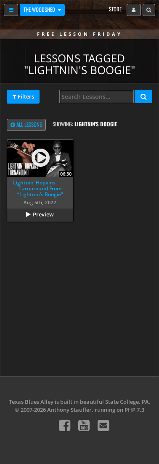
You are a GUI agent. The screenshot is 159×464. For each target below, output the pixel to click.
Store (115, 9)
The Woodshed (40, 9)
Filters (23, 97)
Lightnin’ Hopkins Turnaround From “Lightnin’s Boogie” (38, 188)
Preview (43, 214)
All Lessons (26, 125)
